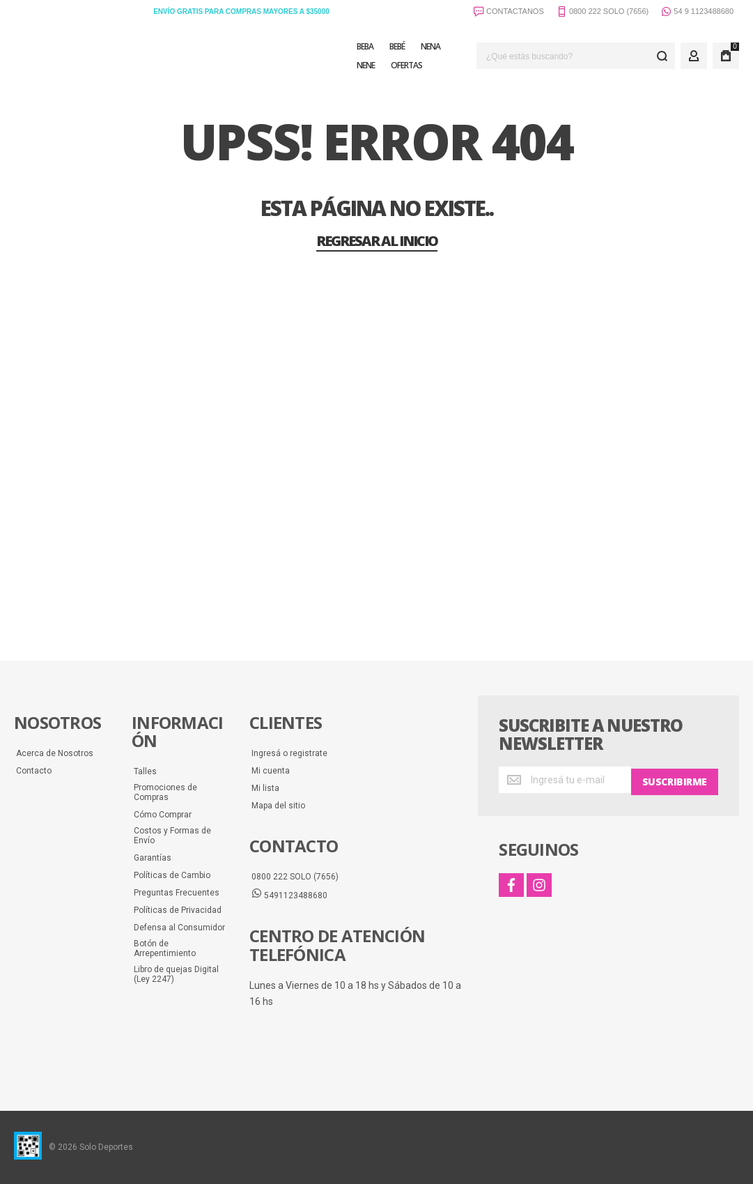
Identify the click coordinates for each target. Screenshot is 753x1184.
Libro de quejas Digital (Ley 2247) (176, 974)
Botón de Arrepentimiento (165, 948)
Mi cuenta (270, 771)
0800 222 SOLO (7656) (295, 877)
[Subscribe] (674, 780)
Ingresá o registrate (289, 753)
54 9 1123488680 (697, 13)
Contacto (34, 771)
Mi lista (265, 788)
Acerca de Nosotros (54, 753)
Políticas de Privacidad (178, 910)
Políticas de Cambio (172, 875)
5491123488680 (289, 895)
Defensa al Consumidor (179, 927)
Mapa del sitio (278, 805)
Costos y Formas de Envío (172, 835)
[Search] (662, 56)
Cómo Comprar (163, 815)
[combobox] (575, 56)
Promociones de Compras (165, 792)
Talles (145, 771)
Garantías (152, 858)
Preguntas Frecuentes (176, 893)
